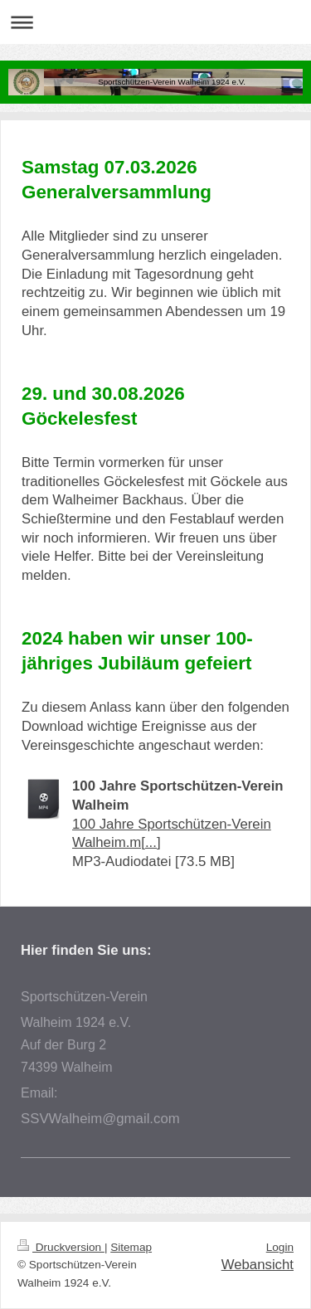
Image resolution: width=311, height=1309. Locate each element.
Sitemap (131, 1247)
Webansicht (257, 1265)
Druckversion (60, 1247)
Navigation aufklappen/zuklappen (155, 22)
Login (280, 1247)
